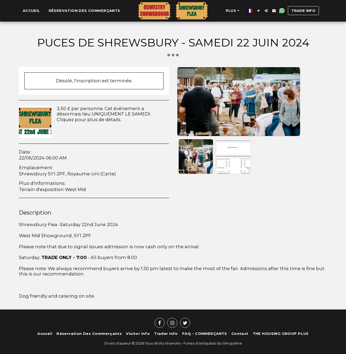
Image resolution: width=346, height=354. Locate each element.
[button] (256, 10)
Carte (108, 173)
